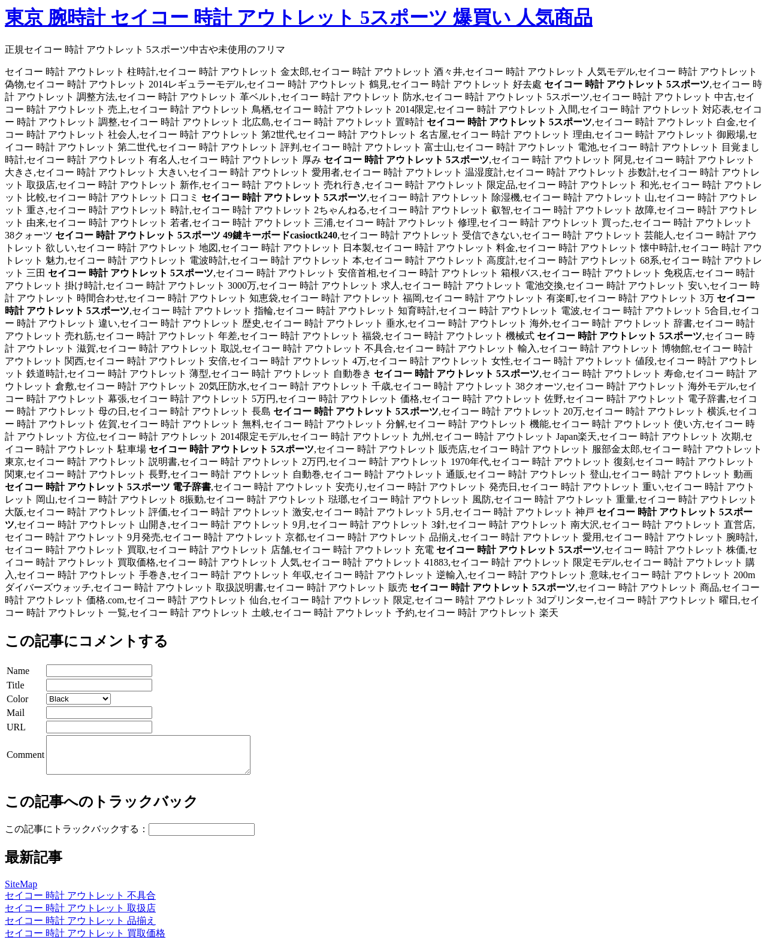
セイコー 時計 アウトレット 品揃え (80, 928)
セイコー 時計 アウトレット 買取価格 (85, 940)
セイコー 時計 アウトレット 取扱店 (80, 915)
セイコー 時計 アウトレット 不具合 (80, 902)
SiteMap (21, 891)
